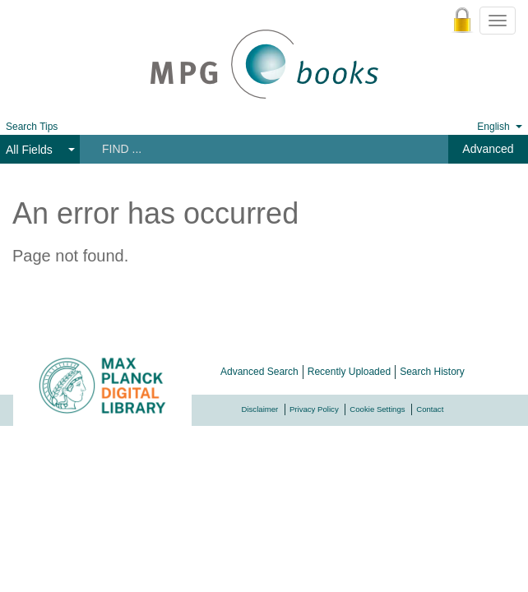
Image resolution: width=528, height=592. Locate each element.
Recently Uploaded (349, 371)
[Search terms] (254, 149)
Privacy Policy (314, 409)
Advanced (487, 148)
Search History (432, 371)
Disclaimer (260, 409)
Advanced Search (259, 371)
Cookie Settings (377, 409)
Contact (429, 409)
